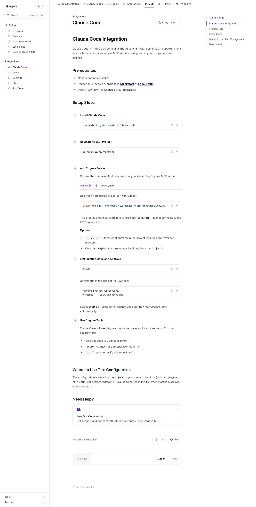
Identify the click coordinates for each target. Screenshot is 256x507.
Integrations (132, 5)
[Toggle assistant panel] (42, 15)
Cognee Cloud (93, 5)
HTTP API (165, 5)
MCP (149, 5)
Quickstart (127, 84)
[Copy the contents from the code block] (172, 125)
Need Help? (215, 44)
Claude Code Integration (223, 23)
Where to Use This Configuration (227, 39)
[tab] (88, 185)
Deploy (113, 5)
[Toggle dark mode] (40, 6)
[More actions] (179, 22)
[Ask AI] (177, 125)
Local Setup (145, 84)
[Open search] (21, 15)
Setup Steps (215, 34)
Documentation (68, 5)
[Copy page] (166, 22)
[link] (127, 415)
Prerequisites (216, 28)
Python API (184, 5)
